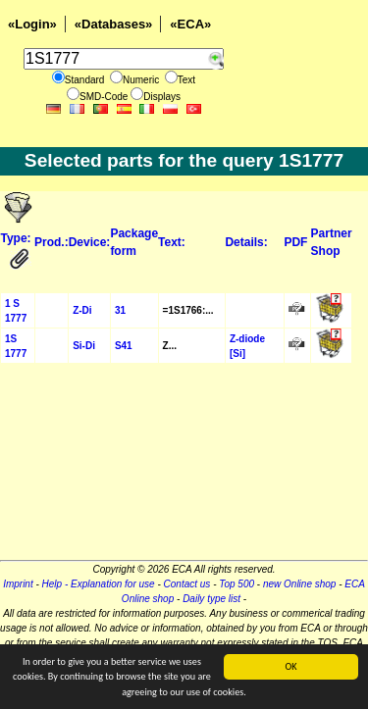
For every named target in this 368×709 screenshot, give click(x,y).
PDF (295, 242)
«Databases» (114, 24)
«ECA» (190, 24)
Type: (16, 238)
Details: (246, 242)
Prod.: (51, 242)
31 (120, 310)
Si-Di (84, 345)
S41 (123, 345)
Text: (171, 242)
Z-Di (82, 310)
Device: (90, 242)
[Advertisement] (184, 468)
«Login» (32, 24)
